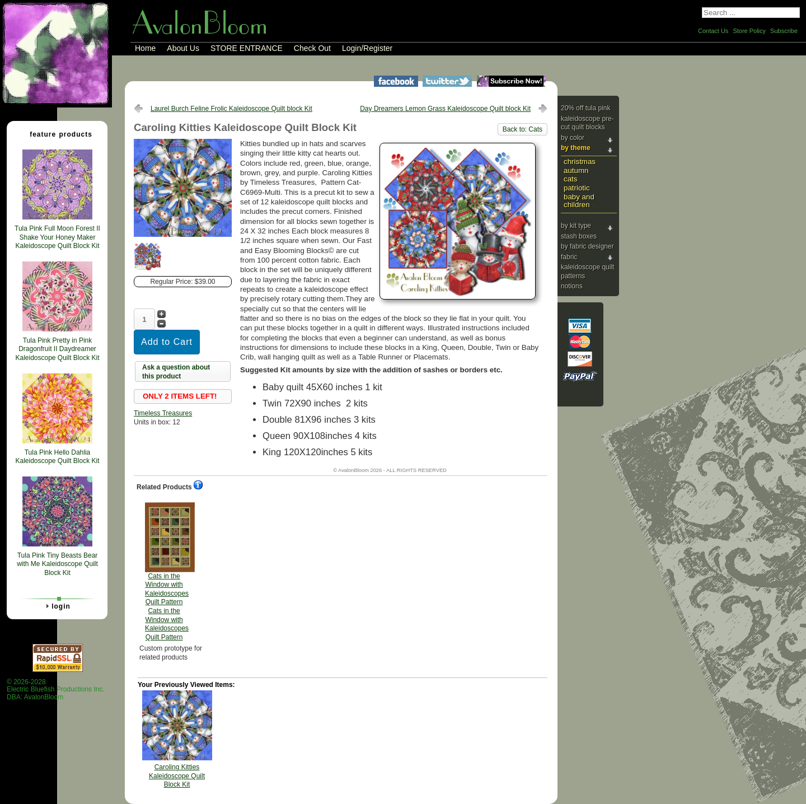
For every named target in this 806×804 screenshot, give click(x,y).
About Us (183, 48)
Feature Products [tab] (56, 133)
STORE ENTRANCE (246, 48)
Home (145, 48)
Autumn (576, 170)
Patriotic (577, 188)
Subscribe (784, 30)
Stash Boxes (579, 236)
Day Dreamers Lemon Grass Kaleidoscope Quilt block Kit (445, 109)
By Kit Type (576, 226)
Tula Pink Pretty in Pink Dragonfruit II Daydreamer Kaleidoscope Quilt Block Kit (57, 349)
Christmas (580, 161)
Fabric (569, 257)
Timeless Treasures (163, 413)
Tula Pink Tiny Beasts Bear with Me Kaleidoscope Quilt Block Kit (57, 564)
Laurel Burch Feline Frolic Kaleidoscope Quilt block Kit (231, 109)
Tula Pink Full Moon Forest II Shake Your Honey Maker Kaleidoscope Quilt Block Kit (57, 237)
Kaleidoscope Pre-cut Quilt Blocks (587, 123)
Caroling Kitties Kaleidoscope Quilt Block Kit (177, 775)
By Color (572, 138)
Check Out (312, 48)
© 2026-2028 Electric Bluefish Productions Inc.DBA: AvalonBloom (56, 689)
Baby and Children (579, 201)
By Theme (576, 148)
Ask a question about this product (176, 371)
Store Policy (749, 30)
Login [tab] (57, 605)
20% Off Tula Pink (586, 108)
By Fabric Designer (587, 246)
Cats (570, 179)
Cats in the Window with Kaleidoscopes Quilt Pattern (167, 571)
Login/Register (367, 48)
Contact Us (713, 30)
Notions (572, 286)
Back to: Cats (522, 129)
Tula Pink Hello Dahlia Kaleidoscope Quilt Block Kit (57, 456)
